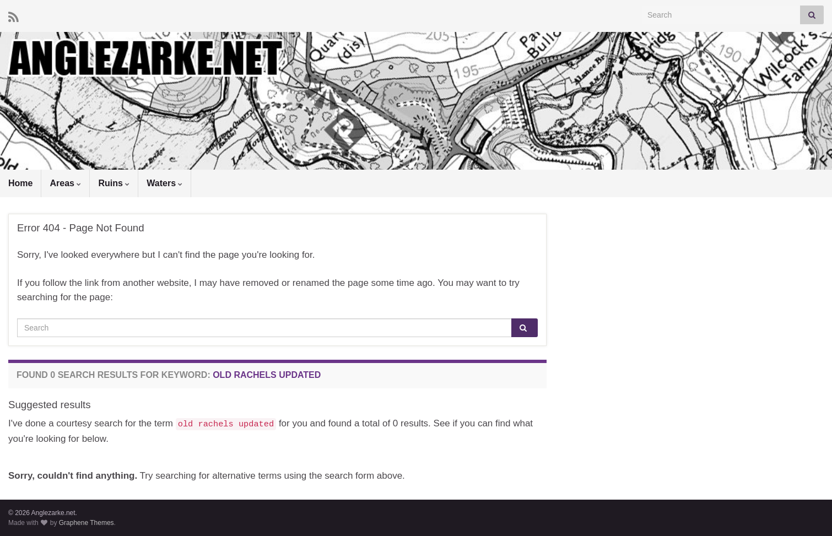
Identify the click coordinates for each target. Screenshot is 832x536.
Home (20, 183)
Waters (164, 183)
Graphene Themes (86, 523)
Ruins (113, 183)
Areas (65, 183)
